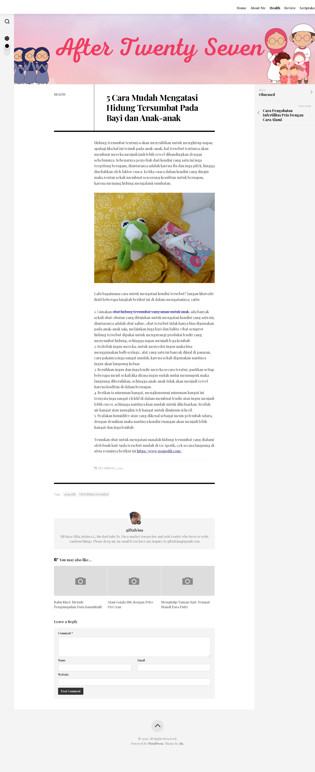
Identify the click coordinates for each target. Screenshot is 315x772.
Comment (65, 633)
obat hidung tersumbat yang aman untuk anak (151, 311)
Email (141, 660)
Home (233, 8)
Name (62, 660)
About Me (250, 8)
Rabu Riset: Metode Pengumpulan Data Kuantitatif (78, 604)
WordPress (155, 743)
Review (282, 8)
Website (63, 674)
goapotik (70, 494)
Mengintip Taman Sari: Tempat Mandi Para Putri (185, 604)
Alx (181, 743)
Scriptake (299, 8)
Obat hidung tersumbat (93, 494)
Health (267, 8)
